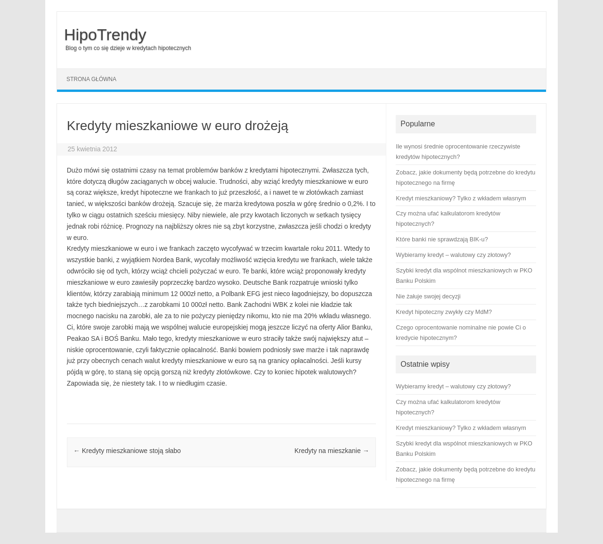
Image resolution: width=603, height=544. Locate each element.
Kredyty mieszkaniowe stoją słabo (127, 450)
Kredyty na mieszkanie (331, 450)
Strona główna (91, 79)
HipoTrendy (105, 34)
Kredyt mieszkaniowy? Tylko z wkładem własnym (461, 427)
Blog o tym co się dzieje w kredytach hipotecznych (128, 48)
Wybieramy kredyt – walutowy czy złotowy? (453, 386)
